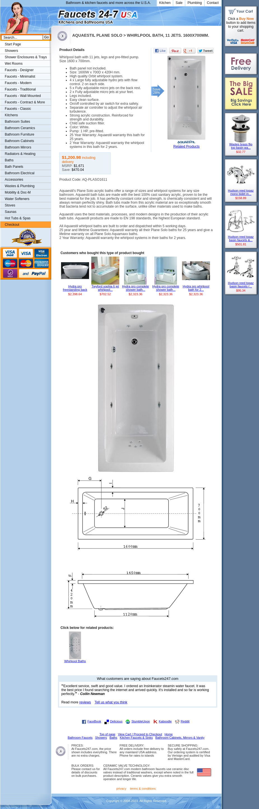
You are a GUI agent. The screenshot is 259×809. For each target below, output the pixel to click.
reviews (85, 702)
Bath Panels (14, 167)
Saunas (11, 212)
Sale (179, 3)
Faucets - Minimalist (20, 76)
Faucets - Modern (18, 83)
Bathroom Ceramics (20, 128)
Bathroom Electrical (19, 173)
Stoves (10, 205)
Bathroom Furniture (19, 134)
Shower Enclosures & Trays (26, 57)
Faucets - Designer (19, 70)
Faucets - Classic (18, 109)
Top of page (107, 734)
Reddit (185, 721)
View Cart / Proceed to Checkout (140, 734)
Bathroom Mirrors (18, 147)
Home (169, 734)
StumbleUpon (140, 721)
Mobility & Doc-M (18, 192)
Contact (213, 3)
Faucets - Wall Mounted (23, 96)
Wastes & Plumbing (19, 186)
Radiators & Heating (20, 154)
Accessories (14, 180)
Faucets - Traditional (20, 89)
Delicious (116, 721)
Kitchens (11, 115)
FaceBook (94, 721)
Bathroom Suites (17, 122)
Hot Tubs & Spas (18, 218)
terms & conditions (143, 788)
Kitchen (165, 3)
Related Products (186, 146)
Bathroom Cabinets (19, 141)
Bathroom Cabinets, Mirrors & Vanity (180, 737)
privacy (121, 788)
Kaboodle (165, 721)
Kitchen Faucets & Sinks (136, 737)
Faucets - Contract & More (25, 102)
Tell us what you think (111, 702)
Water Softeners (17, 199)
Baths (9, 160)
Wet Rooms (14, 64)
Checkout (12, 225)
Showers (11, 51)
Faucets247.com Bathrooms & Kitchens (54, 15)
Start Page (13, 44)
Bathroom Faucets (80, 737)
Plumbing (195, 3)
